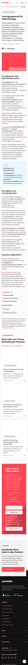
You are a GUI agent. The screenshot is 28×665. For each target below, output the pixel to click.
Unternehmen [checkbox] (6, 637)
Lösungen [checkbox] (4, 597)
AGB (18, 519)
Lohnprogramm (5, 610)
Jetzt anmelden (8, 564)
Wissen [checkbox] (4, 625)
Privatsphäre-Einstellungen (8, 662)
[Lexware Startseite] (5, 2)
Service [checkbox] (4, 631)
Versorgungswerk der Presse (12, 272)
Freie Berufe (6, 304)
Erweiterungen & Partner (8, 620)
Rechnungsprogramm (7, 604)
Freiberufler (5, 117)
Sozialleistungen (15, 236)
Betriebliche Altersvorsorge (10, 307)
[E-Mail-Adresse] (14, 503)
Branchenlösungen (6, 616)
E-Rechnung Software (7, 600)
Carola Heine (11, 48)
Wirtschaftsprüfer (19, 133)
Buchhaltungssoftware (7, 607)
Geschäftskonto (6, 613)
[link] (14, 576)
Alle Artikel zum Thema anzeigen (11, 341)
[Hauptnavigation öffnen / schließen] (23, 2)
